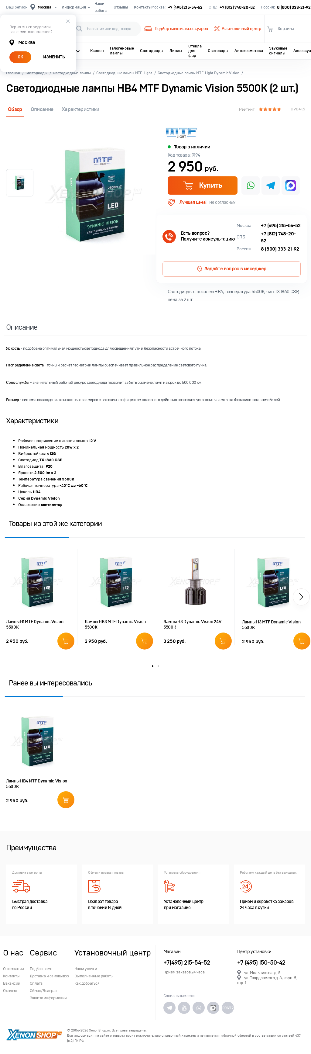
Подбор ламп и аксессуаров (176, 29)
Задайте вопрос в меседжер (231, 269)
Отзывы (121, 7)
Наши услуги (85, 968)
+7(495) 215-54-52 (186, 962)
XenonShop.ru (99, 1030)
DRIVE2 (227, 1008)
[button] (301, 596)
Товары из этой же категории (55, 523)
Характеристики (80, 109)
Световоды (218, 50)
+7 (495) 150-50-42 (261, 962)
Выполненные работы (94, 976)
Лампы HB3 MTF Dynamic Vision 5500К (115, 624)
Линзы (175, 50)
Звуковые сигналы (278, 51)
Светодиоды (151, 50)
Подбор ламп (41, 968)
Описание (42, 109)
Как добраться (86, 983)
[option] (96, 195)
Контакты (142, 7)
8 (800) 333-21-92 (294, 7)
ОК (20, 57)
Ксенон (97, 50)
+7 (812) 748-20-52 (237, 7)
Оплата (36, 983)
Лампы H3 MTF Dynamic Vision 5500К (271, 624)
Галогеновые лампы (122, 51)
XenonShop (34, 1035)
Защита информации (48, 998)
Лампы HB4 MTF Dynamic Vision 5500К (36, 783)
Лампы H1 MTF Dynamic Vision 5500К (34, 624)
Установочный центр (237, 29)
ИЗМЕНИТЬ (54, 57)
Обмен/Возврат (43, 990)
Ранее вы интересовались (50, 682)
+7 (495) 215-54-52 (185, 7)
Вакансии (11, 983)
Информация (75, 7)
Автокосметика (248, 50)
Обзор (15, 109)
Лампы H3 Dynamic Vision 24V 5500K (192, 624)
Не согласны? (222, 202)
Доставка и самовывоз (49, 976)
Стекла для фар (195, 51)
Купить (202, 185)
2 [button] (158, 666)
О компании (13, 968)
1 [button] (152, 666)
